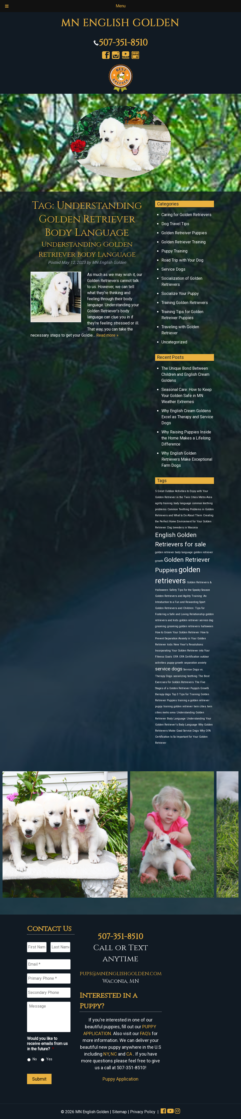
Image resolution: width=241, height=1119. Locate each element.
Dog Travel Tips (175, 223)
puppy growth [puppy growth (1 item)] (175, 662)
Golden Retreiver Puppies (184, 232)
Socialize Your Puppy (180, 293)
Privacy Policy (142, 1111)
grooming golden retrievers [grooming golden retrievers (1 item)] (183, 626)
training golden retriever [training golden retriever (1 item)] (178, 706)
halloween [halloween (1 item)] (207, 626)
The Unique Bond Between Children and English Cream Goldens (185, 374)
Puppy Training (174, 251)
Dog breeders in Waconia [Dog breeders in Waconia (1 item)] (182, 527)
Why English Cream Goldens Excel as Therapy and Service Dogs (187, 416)
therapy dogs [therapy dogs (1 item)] (163, 694)
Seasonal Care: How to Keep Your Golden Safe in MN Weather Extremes (186, 395)
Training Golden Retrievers (184, 302)
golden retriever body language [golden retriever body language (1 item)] (174, 552)
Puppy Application (120, 1079)
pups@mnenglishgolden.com (121, 973)
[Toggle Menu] (7, 6)
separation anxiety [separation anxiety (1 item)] (195, 662)
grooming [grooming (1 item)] (160, 626)
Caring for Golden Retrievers (186, 214)
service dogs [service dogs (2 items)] (168, 669)
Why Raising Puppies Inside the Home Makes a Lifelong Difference (186, 438)
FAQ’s (145, 1033)
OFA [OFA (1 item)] (175, 656)
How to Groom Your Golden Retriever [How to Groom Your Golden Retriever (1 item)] (177, 632)
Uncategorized (174, 342)
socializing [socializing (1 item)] (179, 676)
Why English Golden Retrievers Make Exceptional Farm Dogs (186, 459)
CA (129, 1054)
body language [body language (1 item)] (182, 503)
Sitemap (119, 1111)
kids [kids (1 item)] (170, 644)
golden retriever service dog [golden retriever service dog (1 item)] (196, 620)
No (35, 1059)
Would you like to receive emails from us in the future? (47, 1044)
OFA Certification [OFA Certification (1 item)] (189, 656)
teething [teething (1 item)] (192, 676)
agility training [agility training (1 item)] (164, 503)
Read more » (107, 335)
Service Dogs (173, 269)
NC (114, 1054)
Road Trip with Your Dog (182, 260)
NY (106, 1054)
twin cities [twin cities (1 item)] (200, 706)
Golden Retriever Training (183, 242)
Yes (49, 1059)
